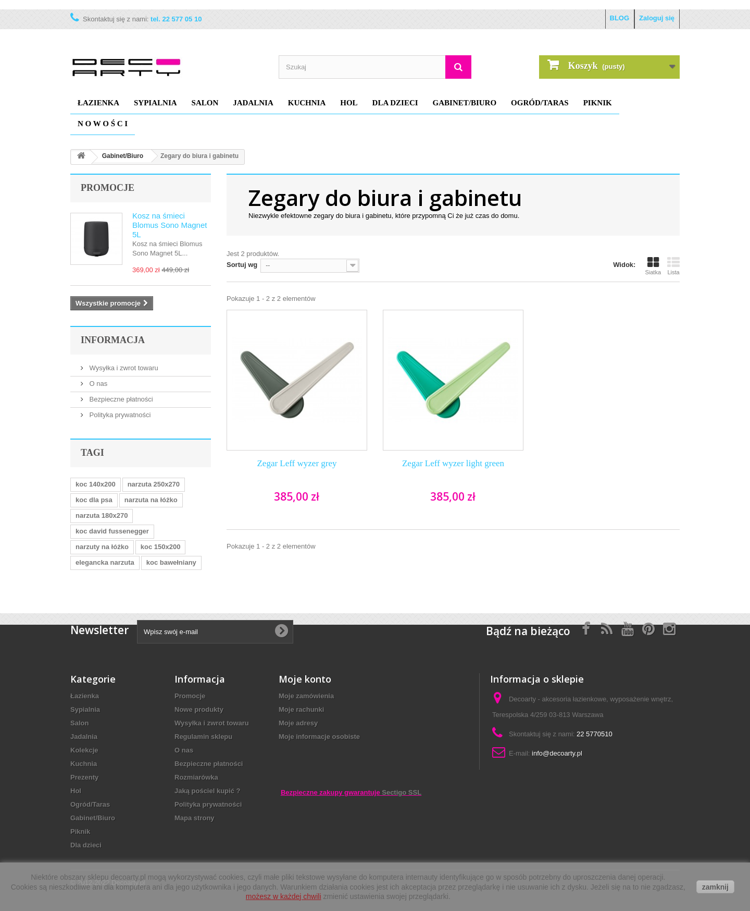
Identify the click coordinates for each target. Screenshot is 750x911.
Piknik (597, 103)
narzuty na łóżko (102, 547)
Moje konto (305, 679)
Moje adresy (298, 723)
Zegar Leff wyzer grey (296, 463)
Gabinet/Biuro (465, 103)
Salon (205, 103)
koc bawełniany (171, 562)
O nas (97, 383)
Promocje (107, 188)
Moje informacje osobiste (319, 736)
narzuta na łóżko (151, 500)
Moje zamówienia (306, 696)
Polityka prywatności (119, 415)
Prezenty (84, 777)
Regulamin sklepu (203, 736)
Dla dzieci (395, 103)
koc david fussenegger (112, 531)
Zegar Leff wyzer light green (453, 463)
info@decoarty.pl (557, 753)
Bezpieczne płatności (120, 399)
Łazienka (98, 103)
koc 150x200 (161, 547)
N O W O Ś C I (103, 123)
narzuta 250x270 (154, 484)
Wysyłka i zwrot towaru (123, 368)
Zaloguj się (656, 18)
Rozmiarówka (196, 777)
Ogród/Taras (540, 103)
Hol (348, 103)
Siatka (653, 266)
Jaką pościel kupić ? (207, 791)
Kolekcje (84, 750)
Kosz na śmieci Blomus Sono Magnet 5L (169, 225)
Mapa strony (194, 818)
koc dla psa (94, 500)
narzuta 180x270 (102, 515)
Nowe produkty (198, 709)
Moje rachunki (301, 709)
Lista (673, 266)
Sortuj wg (242, 265)
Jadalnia (253, 103)
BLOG (620, 18)
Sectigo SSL (401, 792)
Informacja (113, 340)
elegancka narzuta (105, 562)
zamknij (715, 887)
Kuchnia (307, 103)
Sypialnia (155, 103)
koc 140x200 (96, 484)
